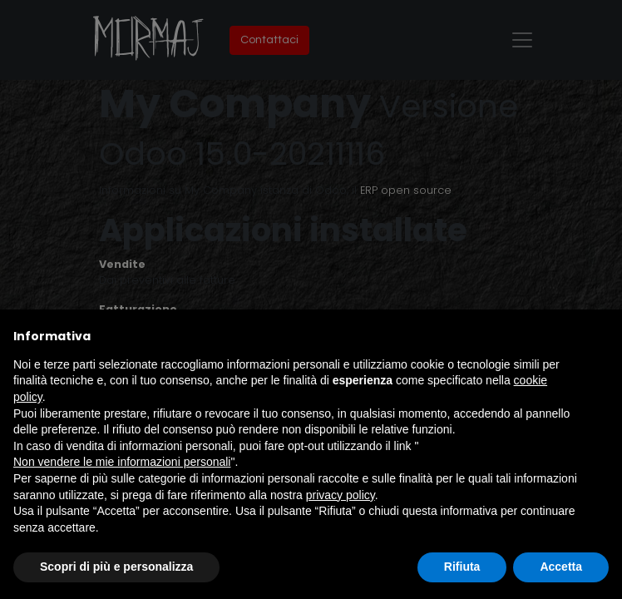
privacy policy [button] (340, 495)
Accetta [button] (561, 566)
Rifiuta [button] (462, 566)
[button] (600, 336)
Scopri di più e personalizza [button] (116, 566)
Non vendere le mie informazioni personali (121, 461)
